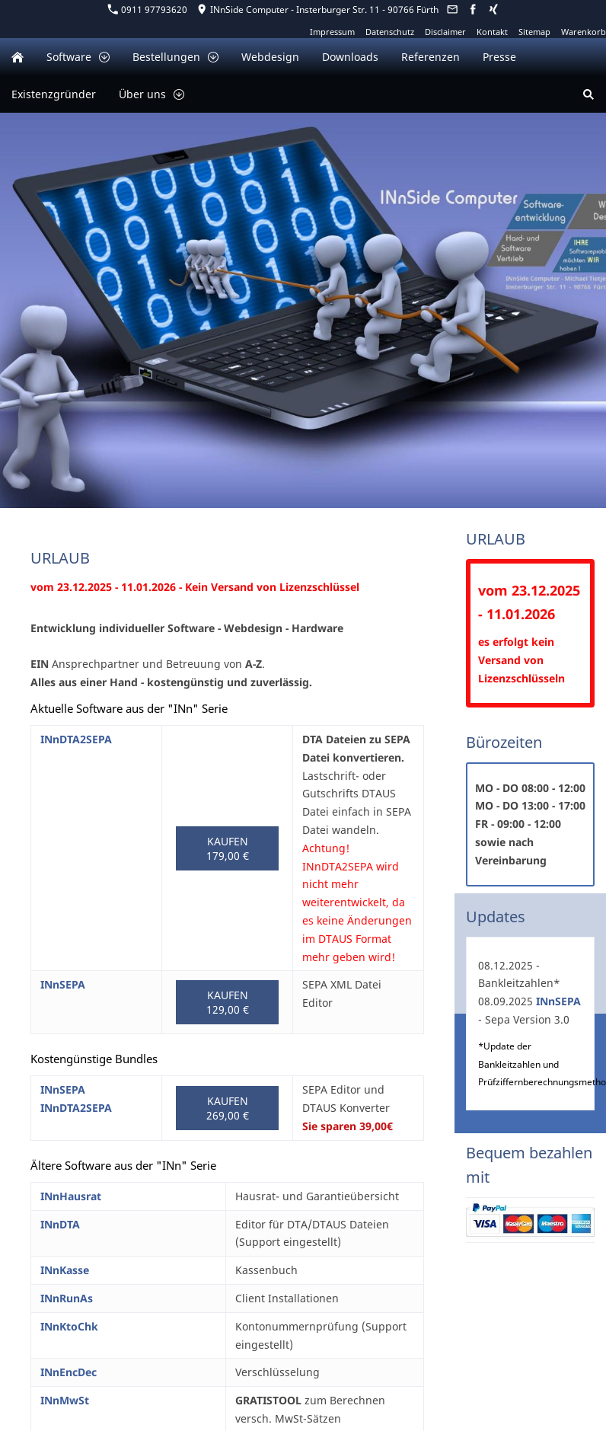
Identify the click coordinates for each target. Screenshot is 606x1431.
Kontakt (492, 31)
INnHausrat (70, 1196)
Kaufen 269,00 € (227, 1108)
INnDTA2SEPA (76, 739)
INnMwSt (64, 1400)
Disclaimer (445, 31)
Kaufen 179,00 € (227, 848)
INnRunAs (66, 1298)
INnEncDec (68, 1372)
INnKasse (64, 1270)
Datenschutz (389, 31)
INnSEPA (62, 984)
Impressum (332, 31)
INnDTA (60, 1224)
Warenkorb (583, 31)
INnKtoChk (69, 1326)
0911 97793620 (147, 9)
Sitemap (534, 31)
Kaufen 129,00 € (227, 1002)
